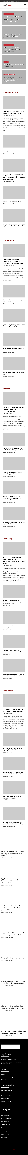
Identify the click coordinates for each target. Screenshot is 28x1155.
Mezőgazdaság (5, 1115)
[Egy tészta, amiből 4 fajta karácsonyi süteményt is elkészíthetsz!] (14, 874)
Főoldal (3, 1074)
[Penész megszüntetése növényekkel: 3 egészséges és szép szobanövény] (14, 220)
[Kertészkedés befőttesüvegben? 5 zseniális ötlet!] (14, 62)
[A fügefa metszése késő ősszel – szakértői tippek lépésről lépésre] (14, 468)
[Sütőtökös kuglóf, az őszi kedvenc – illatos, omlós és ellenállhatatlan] (14, 768)
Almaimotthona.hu (6, 1090)
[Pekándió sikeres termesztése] (14, 196)
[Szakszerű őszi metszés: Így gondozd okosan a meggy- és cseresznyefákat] (14, 493)
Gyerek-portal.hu (6, 1101)
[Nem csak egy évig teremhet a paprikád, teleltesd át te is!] (14, 114)
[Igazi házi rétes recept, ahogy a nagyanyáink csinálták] (14, 744)
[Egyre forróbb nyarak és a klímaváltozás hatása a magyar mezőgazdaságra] (14, 597)
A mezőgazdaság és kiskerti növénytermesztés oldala (10, 1)
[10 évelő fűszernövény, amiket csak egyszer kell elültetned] (14, 368)
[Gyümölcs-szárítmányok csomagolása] (14, 622)
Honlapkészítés (5, 1059)
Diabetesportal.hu (6, 1096)
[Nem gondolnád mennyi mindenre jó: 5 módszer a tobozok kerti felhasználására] (14, 263)
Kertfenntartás (5, 1121)
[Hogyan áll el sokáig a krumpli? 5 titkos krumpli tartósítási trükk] (14, 927)
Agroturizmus (5, 1134)
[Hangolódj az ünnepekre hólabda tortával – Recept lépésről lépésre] (14, 47)
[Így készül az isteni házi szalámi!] (14, 951)
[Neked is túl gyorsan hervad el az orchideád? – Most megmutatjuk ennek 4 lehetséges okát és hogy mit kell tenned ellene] (14, 172)
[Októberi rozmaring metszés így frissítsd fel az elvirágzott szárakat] (14, 444)
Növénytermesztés (6, 1118)
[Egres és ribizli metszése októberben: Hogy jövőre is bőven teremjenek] (14, 518)
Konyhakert (4, 1137)
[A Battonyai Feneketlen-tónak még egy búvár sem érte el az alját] (14, 1025)
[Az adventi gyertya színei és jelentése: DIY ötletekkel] (14, 33)
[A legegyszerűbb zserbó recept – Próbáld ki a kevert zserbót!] (14, 18)
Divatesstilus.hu (5, 1098)
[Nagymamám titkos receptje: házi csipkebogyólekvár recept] (14, 713)
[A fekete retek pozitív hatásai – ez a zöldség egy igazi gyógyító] (14, 320)
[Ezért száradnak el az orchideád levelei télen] (14, 146)
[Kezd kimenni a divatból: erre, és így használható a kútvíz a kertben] (14, 670)
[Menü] (25, 5)
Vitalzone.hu (4, 1093)
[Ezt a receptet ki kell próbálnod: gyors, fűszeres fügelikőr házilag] (14, 818)
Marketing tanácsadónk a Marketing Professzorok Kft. (11, 1062)
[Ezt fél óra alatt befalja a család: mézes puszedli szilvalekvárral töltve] (14, 847)
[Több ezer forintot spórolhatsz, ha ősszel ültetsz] (14, 296)
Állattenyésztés (5, 1124)
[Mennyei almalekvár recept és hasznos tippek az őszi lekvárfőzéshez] (14, 793)
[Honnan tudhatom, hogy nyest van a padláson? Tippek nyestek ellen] (14, 975)
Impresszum (4, 1079)
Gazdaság (4, 1131)
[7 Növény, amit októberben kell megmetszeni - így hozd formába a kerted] (14, 412)
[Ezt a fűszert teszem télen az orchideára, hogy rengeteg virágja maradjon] (14, 77)
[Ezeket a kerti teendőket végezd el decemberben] (14, 344)
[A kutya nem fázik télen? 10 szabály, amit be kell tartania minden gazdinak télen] (14, 901)
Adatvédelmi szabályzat (8, 1077)
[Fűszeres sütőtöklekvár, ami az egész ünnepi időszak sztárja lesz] (14, 1000)
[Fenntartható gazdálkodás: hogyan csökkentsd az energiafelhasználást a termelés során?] (14, 563)
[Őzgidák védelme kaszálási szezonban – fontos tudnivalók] (14, 646)
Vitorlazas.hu (4, 1104)
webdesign (13, 1059)
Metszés (3, 1128)
